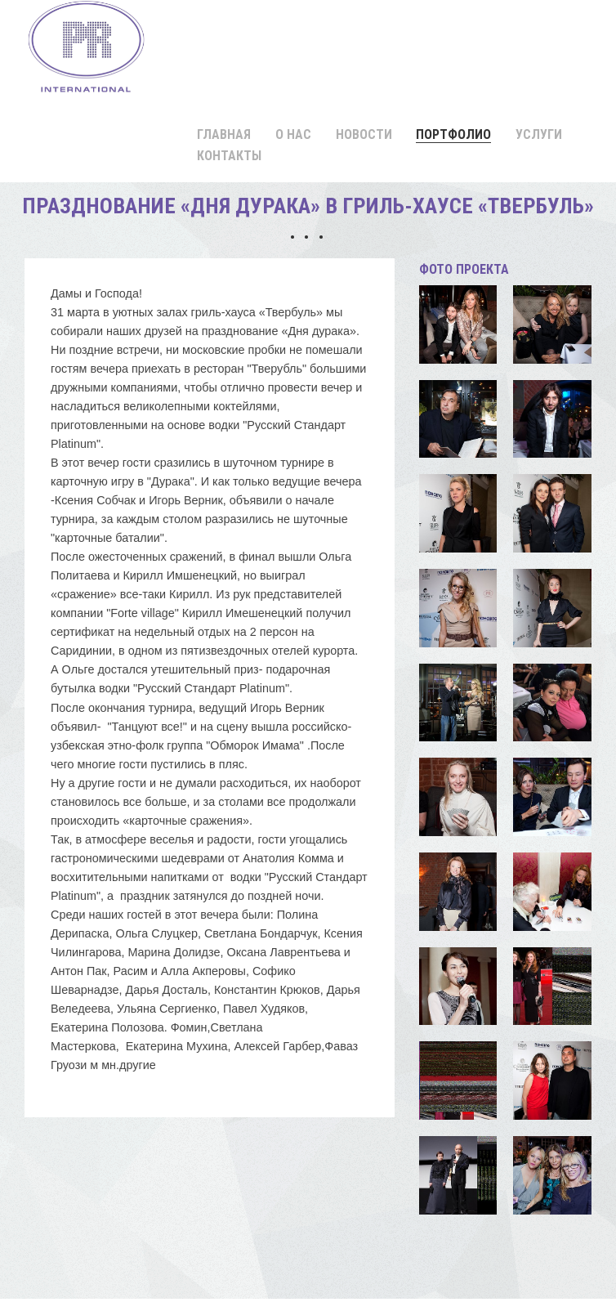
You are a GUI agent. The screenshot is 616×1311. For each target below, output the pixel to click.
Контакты (229, 155)
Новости (364, 134)
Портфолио (453, 134)
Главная (224, 134)
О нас (293, 134)
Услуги (539, 134)
